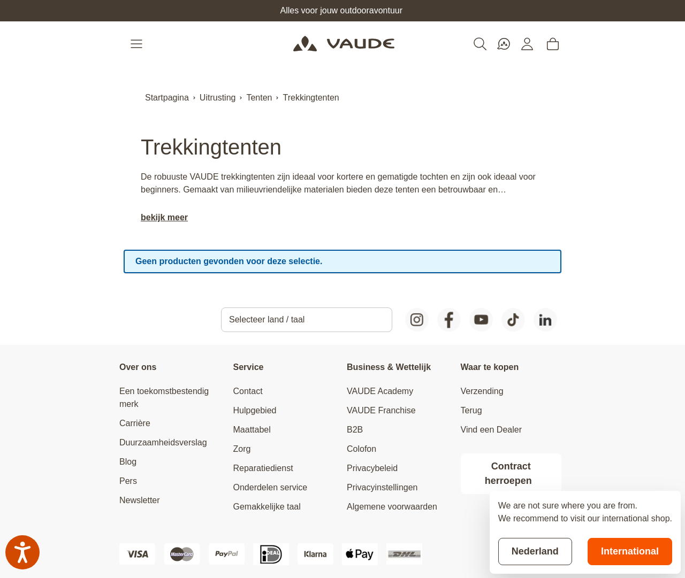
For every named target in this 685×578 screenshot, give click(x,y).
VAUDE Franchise (381, 410)
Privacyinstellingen (382, 487)
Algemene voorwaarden (392, 506)
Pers (128, 480)
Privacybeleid (372, 468)
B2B (355, 429)
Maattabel (252, 429)
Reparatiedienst (263, 468)
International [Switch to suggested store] (630, 551)
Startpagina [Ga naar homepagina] (167, 97)
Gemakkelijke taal (267, 506)
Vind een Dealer (491, 429)
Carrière (134, 423)
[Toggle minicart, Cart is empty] (552, 43)
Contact (248, 391)
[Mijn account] (527, 43)
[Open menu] (137, 44)
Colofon (361, 448)
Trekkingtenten (311, 97)
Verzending (482, 391)
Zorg (242, 448)
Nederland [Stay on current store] (535, 551)
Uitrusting (218, 97)
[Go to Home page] (343, 44)
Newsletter (139, 500)
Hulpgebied (255, 410)
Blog (127, 461)
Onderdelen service (270, 487)
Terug (471, 410)
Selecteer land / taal (267, 319)
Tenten (259, 97)
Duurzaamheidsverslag (163, 442)
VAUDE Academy (380, 391)
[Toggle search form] (480, 43)
